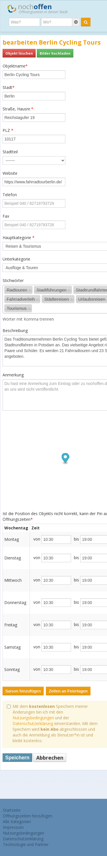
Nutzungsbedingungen (33, 717)
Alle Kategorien (17, 821)
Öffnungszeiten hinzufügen (27, 816)
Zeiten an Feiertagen (68, 691)
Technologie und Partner (26, 844)
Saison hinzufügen (23, 691)
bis (76, 539)
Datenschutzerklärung (33, 723)
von (36, 539)
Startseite (12, 810)
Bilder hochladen (55, 53)
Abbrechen (49, 757)
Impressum (13, 827)
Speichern (17, 757)
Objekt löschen (19, 53)
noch (37, 8)
